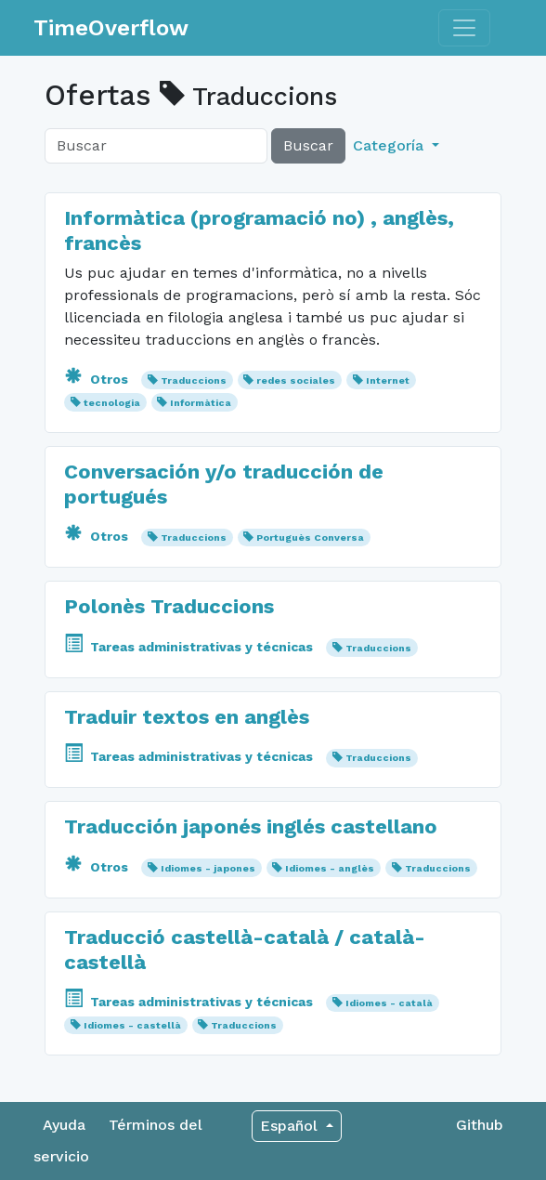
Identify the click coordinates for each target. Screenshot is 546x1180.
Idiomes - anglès (329, 868)
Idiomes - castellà (132, 1025)
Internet (388, 380)
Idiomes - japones (208, 868)
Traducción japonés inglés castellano (250, 826)
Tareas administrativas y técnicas (190, 646)
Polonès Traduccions (169, 606)
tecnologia (112, 403)
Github (479, 1125)
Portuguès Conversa (310, 537)
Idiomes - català (389, 1003)
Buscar (308, 145)
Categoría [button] (390, 145)
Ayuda (64, 1125)
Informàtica (200, 403)
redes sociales (295, 380)
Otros (98, 379)
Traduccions (194, 380)
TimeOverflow (110, 28)
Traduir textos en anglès (186, 716)
